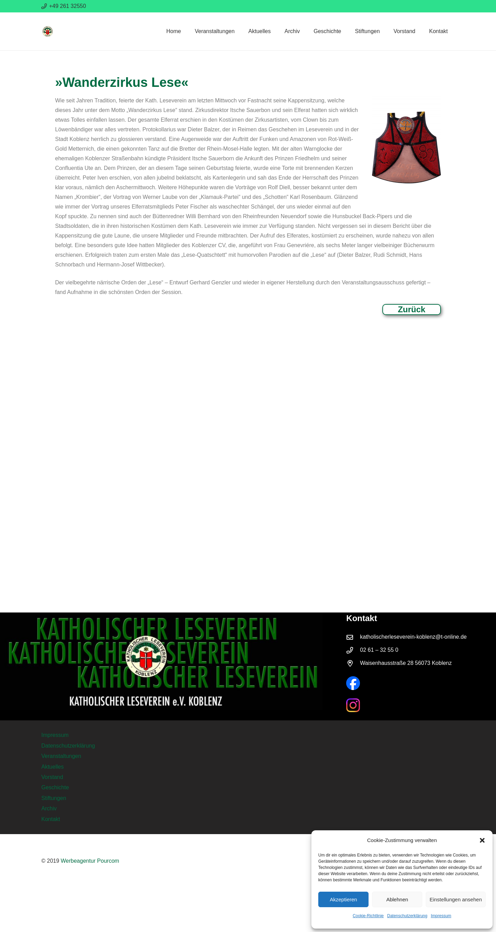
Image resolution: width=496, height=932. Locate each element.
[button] (482, 840)
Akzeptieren (343, 899)
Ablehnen (397, 899)
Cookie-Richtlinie (368, 915)
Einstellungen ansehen (456, 899)
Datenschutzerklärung (407, 915)
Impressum (441, 915)
